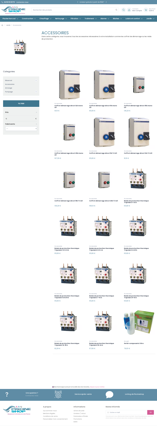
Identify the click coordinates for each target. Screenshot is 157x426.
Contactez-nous (22, 2)
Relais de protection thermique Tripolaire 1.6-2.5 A (66, 245)
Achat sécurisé (79, 403)
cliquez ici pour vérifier (97, 379)
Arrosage (8, 88)
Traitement (91, 18)
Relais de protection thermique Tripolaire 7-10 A (101, 291)
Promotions (78, 411)
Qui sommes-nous (50, 403)
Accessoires (9, 84)
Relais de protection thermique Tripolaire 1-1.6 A (136, 199)
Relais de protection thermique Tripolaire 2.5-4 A (101, 245)
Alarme (104, 18)
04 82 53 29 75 (9, 2)
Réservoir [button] (21, 80)
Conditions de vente (50, 408)
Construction (29, 18)
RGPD (75, 414)
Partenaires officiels (81, 408)
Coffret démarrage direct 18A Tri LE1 (68, 198)
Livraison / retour (80, 406)
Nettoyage (61, 18)
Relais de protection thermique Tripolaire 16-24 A (101, 338)
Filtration (76, 18)
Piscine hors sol (10, 18)
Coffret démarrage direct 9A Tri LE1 (103, 152)
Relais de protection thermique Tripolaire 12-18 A (66, 338)
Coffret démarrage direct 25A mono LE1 (68, 153)
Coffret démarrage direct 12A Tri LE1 (138, 152)
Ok (151, 404)
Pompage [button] (21, 92)
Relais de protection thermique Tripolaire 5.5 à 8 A (66, 291)
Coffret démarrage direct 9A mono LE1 (103, 106)
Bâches (117, 18)
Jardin (150, 18)
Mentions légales (49, 406)
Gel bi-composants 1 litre (134, 337)
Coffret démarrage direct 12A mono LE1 (68, 106)
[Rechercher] (116, 10)
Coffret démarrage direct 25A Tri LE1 (103, 198)
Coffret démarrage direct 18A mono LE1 (138, 106)
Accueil (126, 335)
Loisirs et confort (134, 18)
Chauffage (45, 18)
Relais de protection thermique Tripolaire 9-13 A (136, 291)
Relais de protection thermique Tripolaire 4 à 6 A (136, 245)
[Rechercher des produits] (75, 10)
